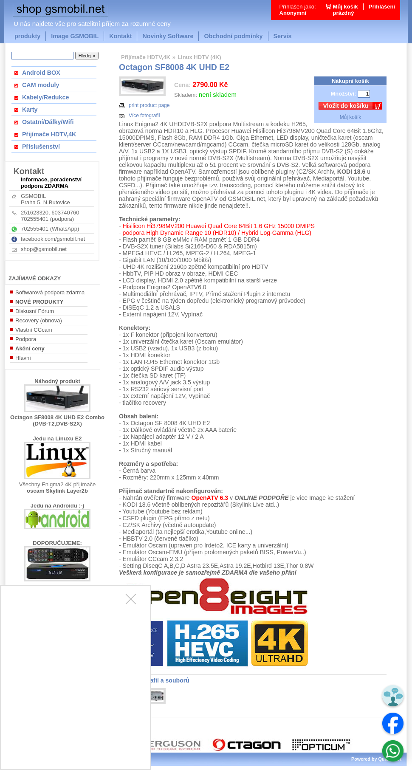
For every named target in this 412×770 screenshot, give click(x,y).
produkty (27, 36)
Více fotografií (139, 115)
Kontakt (120, 36)
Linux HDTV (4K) (199, 57)
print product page (144, 105)
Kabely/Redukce (45, 97)
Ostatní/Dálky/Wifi (47, 121)
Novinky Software (167, 36)
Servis (283, 36)
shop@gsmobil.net (44, 249)
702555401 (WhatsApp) (50, 229)
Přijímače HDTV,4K (49, 134)
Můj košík (350, 117)
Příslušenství (41, 146)
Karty (30, 109)
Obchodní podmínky (233, 36)
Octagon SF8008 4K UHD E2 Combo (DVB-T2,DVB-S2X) (57, 420)
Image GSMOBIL (75, 36)
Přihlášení (382, 6)
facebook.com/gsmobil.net (53, 239)
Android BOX (41, 72)
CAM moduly (40, 85)
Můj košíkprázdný (345, 9)
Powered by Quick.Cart (376, 759)
